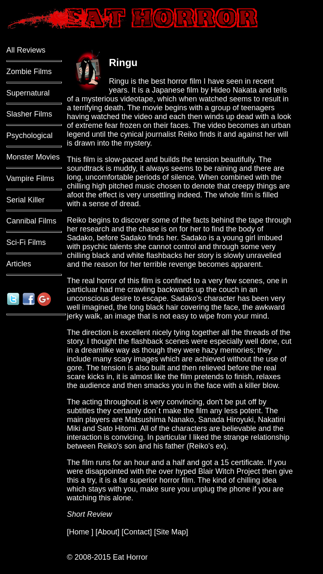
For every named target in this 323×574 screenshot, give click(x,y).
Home (80, 532)
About (107, 532)
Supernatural (28, 93)
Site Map (171, 532)
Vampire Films (30, 178)
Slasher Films (29, 114)
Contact (137, 532)
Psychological (29, 135)
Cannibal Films (31, 221)
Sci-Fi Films (26, 242)
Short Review (89, 514)
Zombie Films (29, 71)
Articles (18, 264)
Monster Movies (33, 157)
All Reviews (25, 50)
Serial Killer (25, 200)
